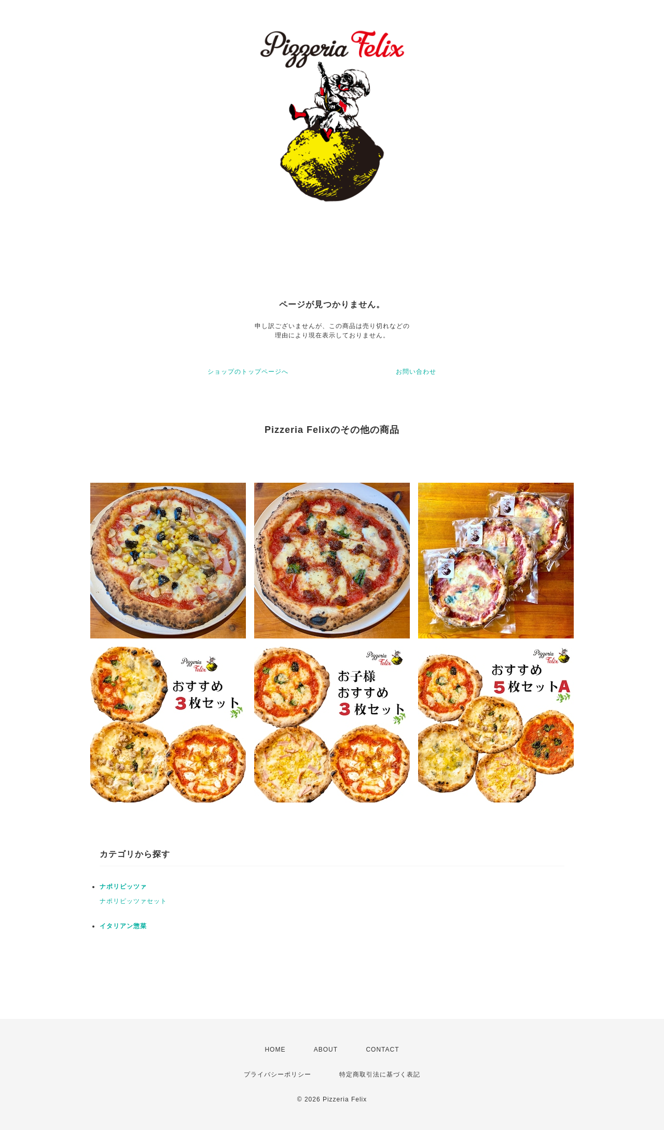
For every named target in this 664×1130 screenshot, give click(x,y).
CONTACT (382, 1049)
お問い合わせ (416, 371)
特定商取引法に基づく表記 (379, 1074)
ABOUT (326, 1049)
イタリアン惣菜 (123, 926)
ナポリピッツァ (123, 886)
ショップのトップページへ (248, 371)
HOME (275, 1049)
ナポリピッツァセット (133, 901)
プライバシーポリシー (277, 1074)
